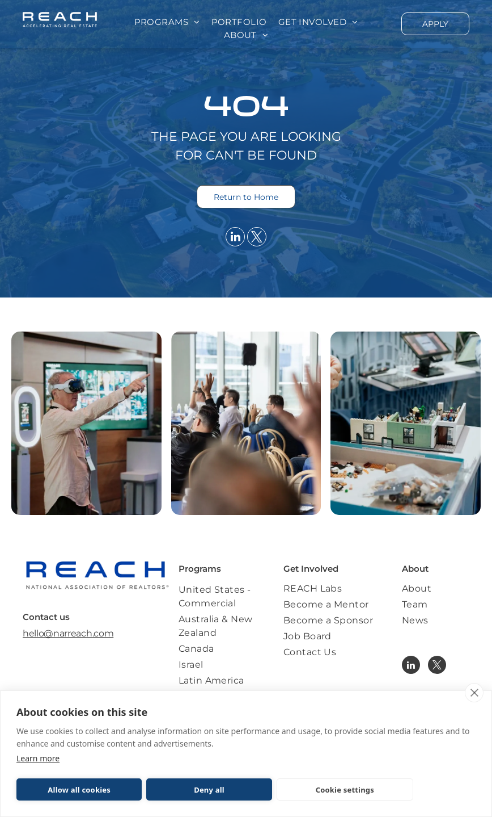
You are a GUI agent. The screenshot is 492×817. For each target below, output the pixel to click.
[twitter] (256, 238)
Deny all (209, 790)
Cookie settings (345, 790)
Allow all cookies (79, 790)
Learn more (38, 758)
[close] (474, 692)
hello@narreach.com (68, 633)
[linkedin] (235, 238)
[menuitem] (167, 22)
